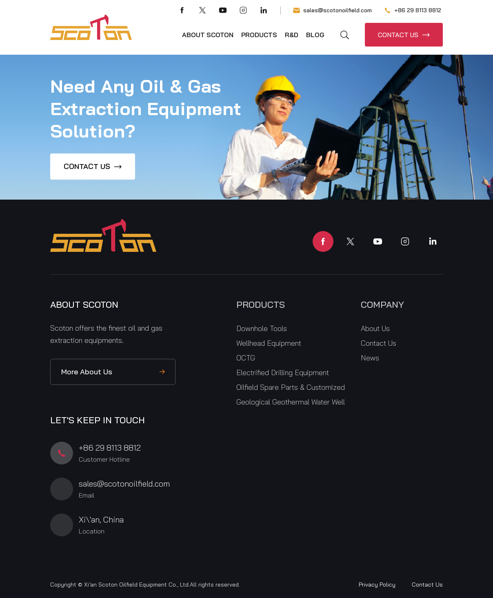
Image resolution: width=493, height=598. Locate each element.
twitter (350, 241)
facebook (323, 241)
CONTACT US (398, 35)
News (370, 357)
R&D (291, 35)
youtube (377, 241)
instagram (405, 241)
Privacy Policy (377, 584)
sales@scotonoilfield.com (332, 10)
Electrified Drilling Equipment (282, 372)
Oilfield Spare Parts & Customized (290, 387)
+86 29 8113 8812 (412, 10)
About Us (375, 328)
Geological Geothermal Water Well (290, 402)
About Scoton (207, 35)
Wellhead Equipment (268, 343)
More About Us (86, 371)
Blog (315, 35)
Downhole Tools (261, 328)
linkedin (432, 241)
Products (259, 35)
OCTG (245, 357)
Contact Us (378, 343)
